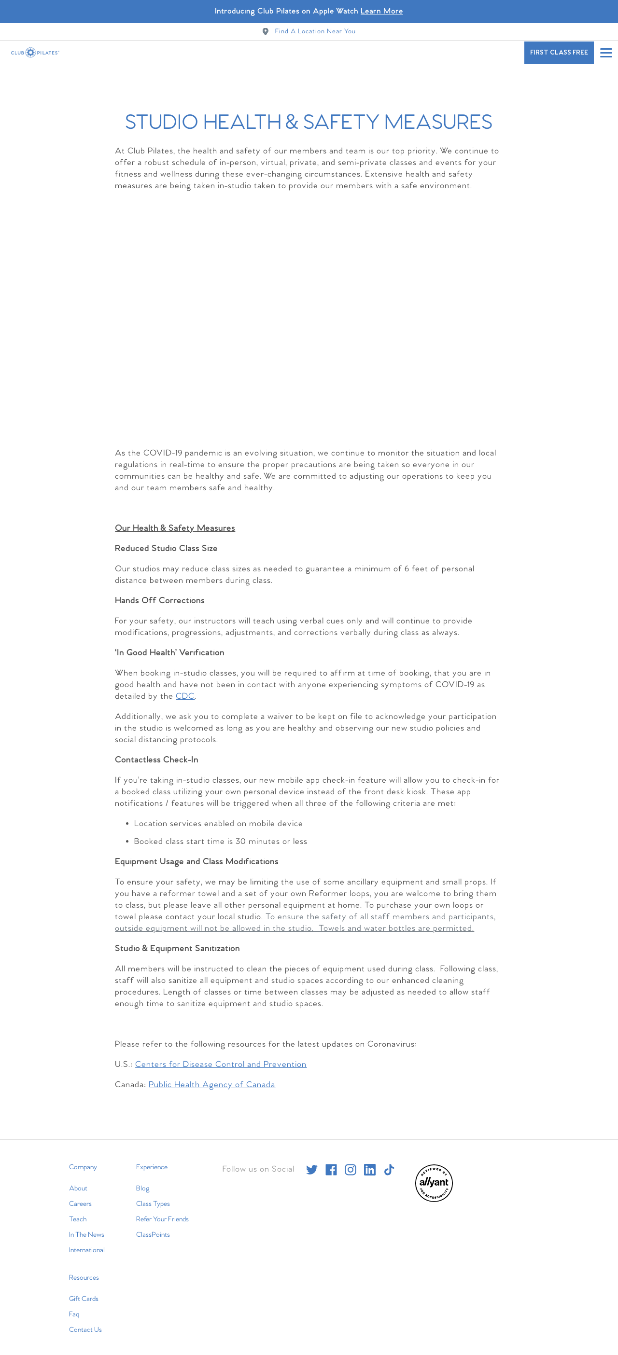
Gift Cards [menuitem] (83, 1295)
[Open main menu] (606, 53)
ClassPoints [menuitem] (153, 1231)
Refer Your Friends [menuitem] (162, 1215)
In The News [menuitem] (86, 1231)
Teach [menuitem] (77, 1215)
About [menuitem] (78, 1184)
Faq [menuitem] (74, 1310)
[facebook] (331, 1166)
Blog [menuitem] (143, 1184)
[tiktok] (389, 1166)
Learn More (382, 11)
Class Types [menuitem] (153, 1200)
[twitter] (312, 1166)
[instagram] (350, 1166)
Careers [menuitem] (80, 1200)
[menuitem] (434, 1196)
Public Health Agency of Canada (212, 1081)
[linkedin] (370, 1166)
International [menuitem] (87, 1246)
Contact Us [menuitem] (85, 1326)
